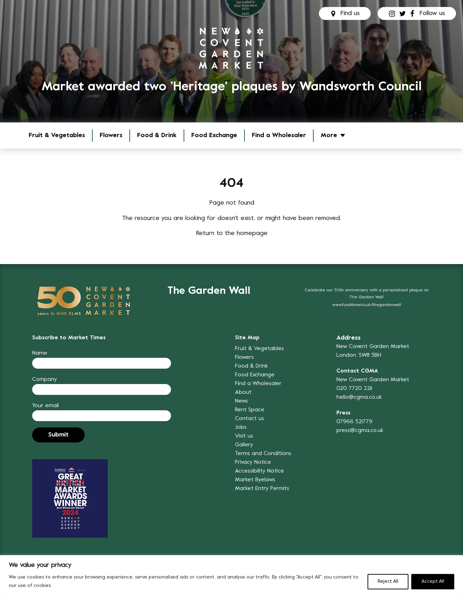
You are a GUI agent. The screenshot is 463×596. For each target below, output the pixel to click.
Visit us (244, 436)
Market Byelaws (255, 480)
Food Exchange (214, 136)
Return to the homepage (232, 233)
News (241, 401)
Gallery (244, 445)
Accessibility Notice (259, 471)
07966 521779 (354, 422)
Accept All (432, 581)
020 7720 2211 (354, 388)
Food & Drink (157, 136)
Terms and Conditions (263, 453)
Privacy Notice (253, 462)
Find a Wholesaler (279, 136)
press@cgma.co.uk (359, 430)
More (329, 136)
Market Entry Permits (262, 488)
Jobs (241, 427)
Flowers (111, 136)
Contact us (249, 418)
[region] (231, 575)
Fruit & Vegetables (57, 136)
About (243, 392)
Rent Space (249, 410)
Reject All (388, 581)
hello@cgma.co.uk (359, 397)
